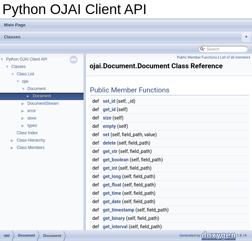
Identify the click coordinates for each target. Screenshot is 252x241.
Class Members (30, 147)
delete (109, 143)
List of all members (235, 57)
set (106, 134)
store (31, 118)
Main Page (14, 24)
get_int (110, 168)
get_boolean (116, 159)
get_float (112, 184)
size (107, 117)
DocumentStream (42, 103)
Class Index (27, 133)
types (32, 125)
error (31, 110)
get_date (112, 201)
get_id (109, 109)
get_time (112, 193)
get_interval (115, 226)
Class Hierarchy (31, 140)
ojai (25, 81)
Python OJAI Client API (26, 59)
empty (109, 126)
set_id (109, 101)
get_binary (114, 218)
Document (36, 88)
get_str (110, 151)
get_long (112, 176)
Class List (25, 74)
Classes (127, 37)
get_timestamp (118, 210)
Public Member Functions (197, 57)
